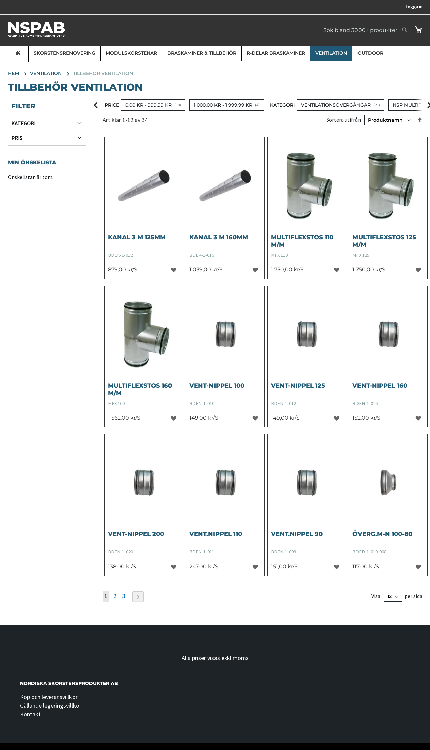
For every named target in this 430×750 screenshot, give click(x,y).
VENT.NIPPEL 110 (215, 534)
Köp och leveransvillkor (49, 697)
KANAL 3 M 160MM (218, 237)
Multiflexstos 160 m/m (140, 389)
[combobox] (365, 30)
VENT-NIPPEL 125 (298, 385)
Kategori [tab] (23, 123)
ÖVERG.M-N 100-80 (382, 534)
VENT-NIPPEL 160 (379, 385)
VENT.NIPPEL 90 (297, 534)
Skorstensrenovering (64, 53)
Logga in (414, 7)
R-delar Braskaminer (276, 53)
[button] (173, 269)
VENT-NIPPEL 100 (216, 385)
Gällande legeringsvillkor (50, 705)
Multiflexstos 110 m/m (302, 241)
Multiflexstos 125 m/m (384, 241)
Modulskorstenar (131, 53)
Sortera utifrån (343, 119)
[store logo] (36, 29)
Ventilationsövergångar (336, 105)
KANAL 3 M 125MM (137, 237)
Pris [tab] (16, 138)
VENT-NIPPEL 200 (136, 534)
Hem (14, 73)
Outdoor (370, 53)
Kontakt (30, 714)
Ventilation (331, 53)
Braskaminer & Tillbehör (201, 53)
